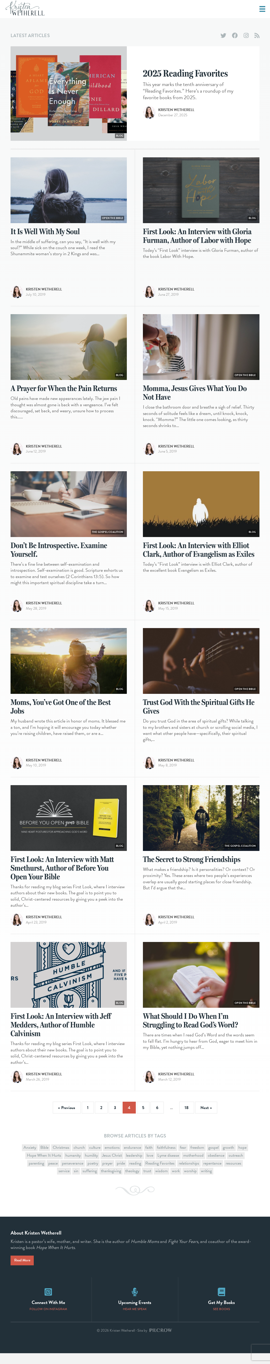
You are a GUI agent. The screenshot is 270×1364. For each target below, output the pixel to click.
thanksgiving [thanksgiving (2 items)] (111, 1182)
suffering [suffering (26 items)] (90, 1182)
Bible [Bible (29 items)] (44, 1158)
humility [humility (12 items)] (91, 1166)
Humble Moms (145, 1251)
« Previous (66, 1118)
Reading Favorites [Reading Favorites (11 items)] (160, 1174)
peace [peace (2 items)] (53, 1174)
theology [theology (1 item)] (132, 1182)
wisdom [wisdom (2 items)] (161, 1182)
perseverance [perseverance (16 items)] (72, 1174)
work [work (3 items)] (176, 1182)
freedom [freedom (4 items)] (197, 1158)
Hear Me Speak (135, 1320)
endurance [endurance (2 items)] (132, 1158)
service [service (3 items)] (64, 1182)
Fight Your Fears (183, 1251)
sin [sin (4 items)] (76, 1182)
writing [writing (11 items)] (206, 1182)
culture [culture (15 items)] (94, 1158)
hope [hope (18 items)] (242, 1158)
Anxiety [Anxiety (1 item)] (29, 1158)
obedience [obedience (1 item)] (216, 1166)
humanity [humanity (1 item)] (73, 1166)
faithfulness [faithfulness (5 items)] (166, 1158)
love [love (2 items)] (150, 1166)
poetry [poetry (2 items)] (93, 1174)
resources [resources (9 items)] (233, 1174)
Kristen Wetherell (176, 115)
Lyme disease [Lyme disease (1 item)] (168, 1166)
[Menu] (262, 9)
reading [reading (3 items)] (135, 1174)
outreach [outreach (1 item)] (236, 1166)
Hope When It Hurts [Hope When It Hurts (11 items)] (44, 1166)
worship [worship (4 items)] (190, 1182)
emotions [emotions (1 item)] (112, 1158)
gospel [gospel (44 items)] (213, 1158)
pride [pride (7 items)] (121, 1174)
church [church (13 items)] (79, 1158)
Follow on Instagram (48, 1320)
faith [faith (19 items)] (149, 1158)
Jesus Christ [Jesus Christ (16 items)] (112, 1166)
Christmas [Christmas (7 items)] (61, 1158)
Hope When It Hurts (55, 1258)
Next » (206, 1118)
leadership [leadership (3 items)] (134, 1166)
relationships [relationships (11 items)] (189, 1174)
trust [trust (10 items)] (147, 1182)
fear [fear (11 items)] (183, 1158)
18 (187, 1118)
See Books (221, 1320)
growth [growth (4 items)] (228, 1158)
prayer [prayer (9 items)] (107, 1174)
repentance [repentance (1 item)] (212, 1174)
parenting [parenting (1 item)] (36, 1174)
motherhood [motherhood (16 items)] (193, 1166)
